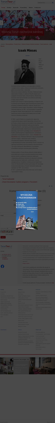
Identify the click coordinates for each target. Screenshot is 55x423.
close (37, 191)
